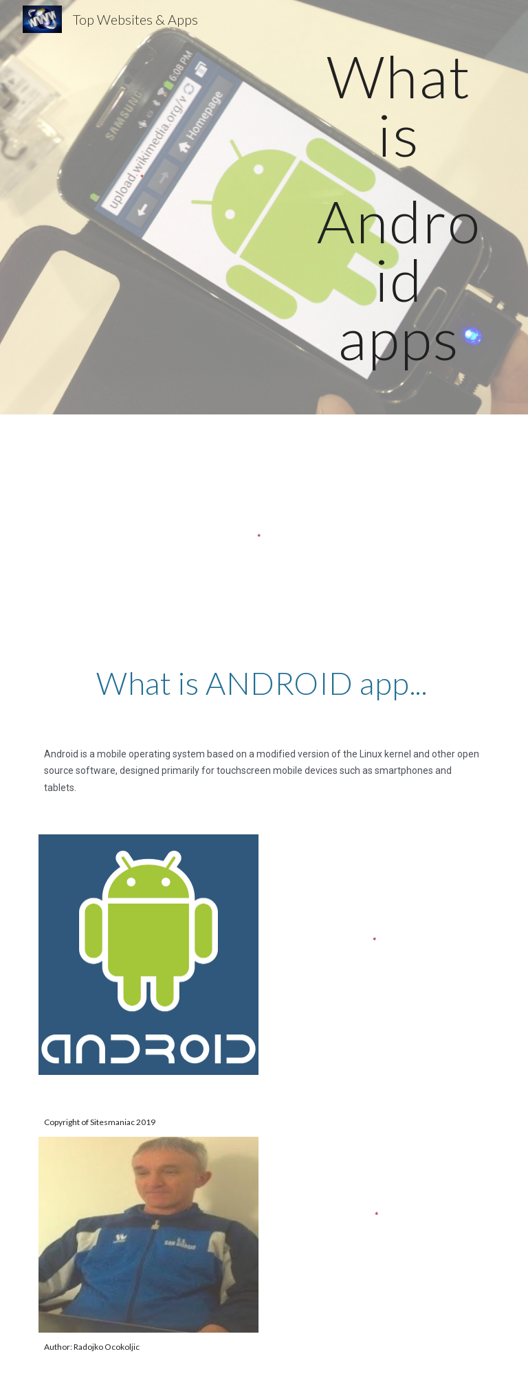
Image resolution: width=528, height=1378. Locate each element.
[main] (398, 207)
